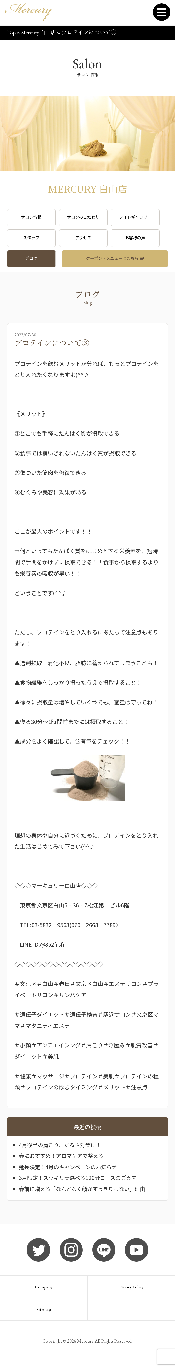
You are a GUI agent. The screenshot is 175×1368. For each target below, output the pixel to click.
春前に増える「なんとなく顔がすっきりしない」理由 (85, 1191)
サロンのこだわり (87, 218)
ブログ (32, 261)
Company (44, 1290)
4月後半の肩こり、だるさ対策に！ (62, 1148)
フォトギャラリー (142, 218)
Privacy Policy (131, 1290)
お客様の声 (142, 239)
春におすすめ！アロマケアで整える (63, 1159)
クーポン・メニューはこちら (112, 261)
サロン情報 (32, 218)
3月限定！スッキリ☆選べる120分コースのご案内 (80, 1180)
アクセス (87, 239)
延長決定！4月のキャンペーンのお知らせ (70, 1170)
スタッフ (32, 239)
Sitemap (43, 1314)
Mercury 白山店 (40, 32)
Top (12, 32)
